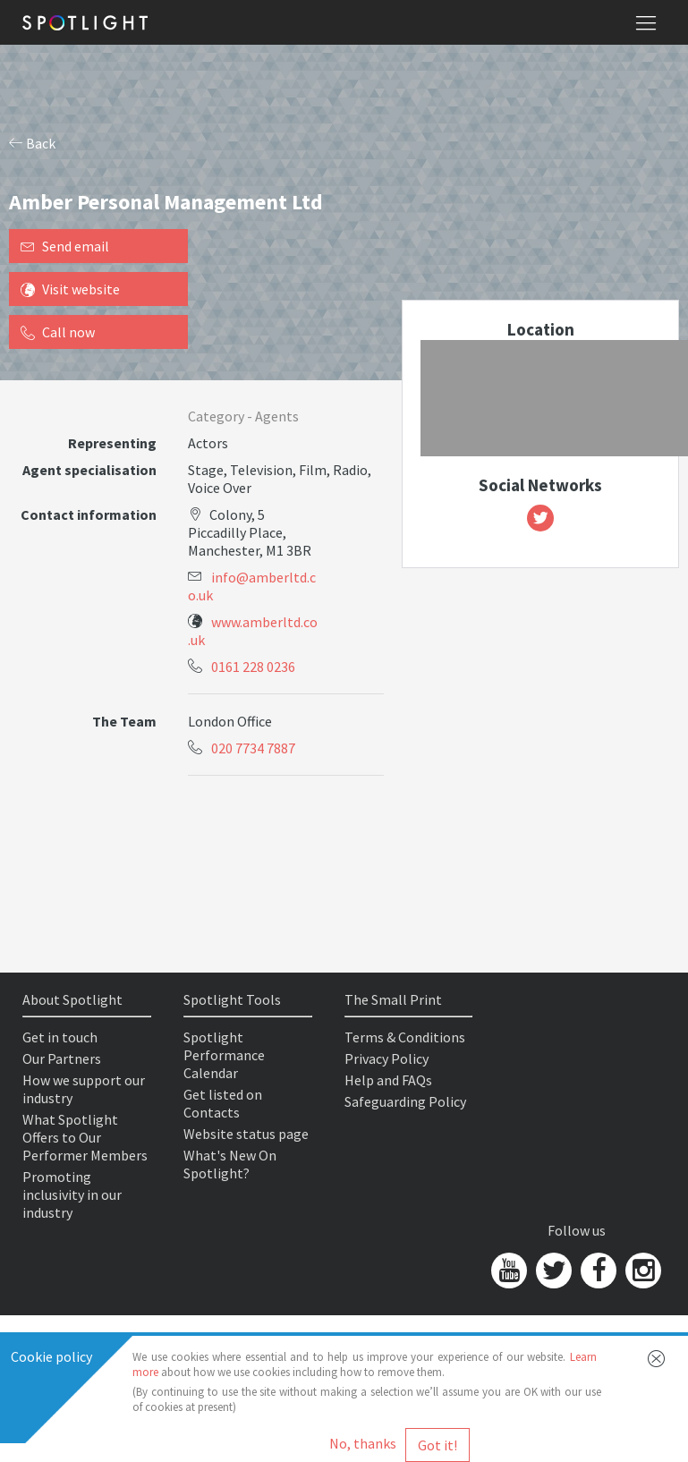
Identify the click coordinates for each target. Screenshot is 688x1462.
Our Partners (61, 1058)
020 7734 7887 (253, 748)
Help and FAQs (388, 1080)
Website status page (246, 1134)
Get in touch (60, 1037)
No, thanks (362, 1443)
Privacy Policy (386, 1058)
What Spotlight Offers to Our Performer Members (85, 1137)
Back (32, 143)
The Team (124, 721)
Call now (58, 332)
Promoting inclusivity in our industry (72, 1194)
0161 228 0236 (253, 667)
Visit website (70, 289)
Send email (65, 246)
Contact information (89, 514)
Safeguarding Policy (405, 1101)
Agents (277, 416)
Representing (112, 443)
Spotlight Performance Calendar (224, 1055)
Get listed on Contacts (222, 1103)
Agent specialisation (89, 470)
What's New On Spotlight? (229, 1164)
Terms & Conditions (404, 1037)
